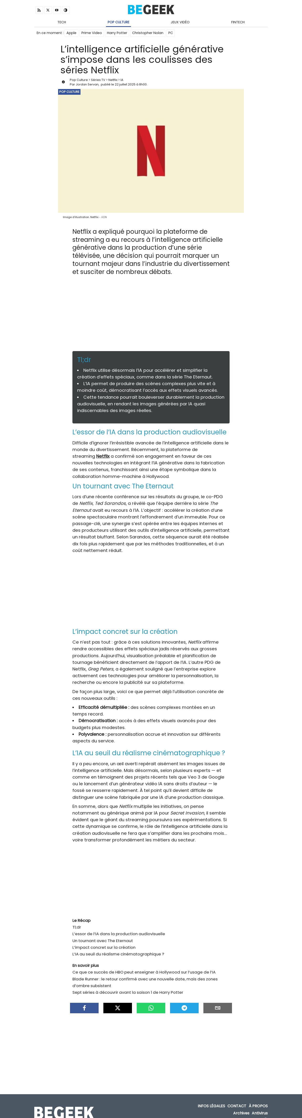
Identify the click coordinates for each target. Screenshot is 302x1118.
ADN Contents (247, 1113)
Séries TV (98, 80)
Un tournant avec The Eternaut (102, 936)
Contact (236, 1099)
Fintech (238, 22)
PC (170, 32)
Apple (71, 32)
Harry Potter (117, 32)
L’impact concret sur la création (104, 942)
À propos (258, 1099)
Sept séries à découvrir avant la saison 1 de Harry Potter (127, 987)
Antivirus (260, 1106)
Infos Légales (211, 1099)
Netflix (112, 80)
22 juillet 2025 (125, 84)
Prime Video (91, 32)
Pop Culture (118, 22)
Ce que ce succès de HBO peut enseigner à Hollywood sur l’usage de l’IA (144, 967)
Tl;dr (76, 922)
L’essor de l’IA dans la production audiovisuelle (118, 929)
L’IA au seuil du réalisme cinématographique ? (118, 949)
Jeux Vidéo (180, 22)
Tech (61, 22)
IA (122, 80)
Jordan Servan (87, 84)
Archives (241, 1106)
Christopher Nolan (147, 32)
